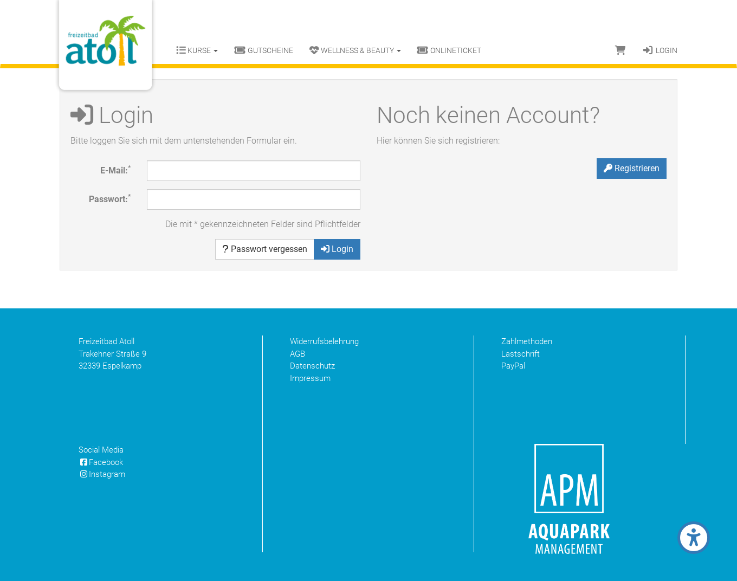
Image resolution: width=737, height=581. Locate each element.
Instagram (102, 474)
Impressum (310, 378)
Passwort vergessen (264, 249)
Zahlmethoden (526, 341)
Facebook (101, 462)
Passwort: (110, 198)
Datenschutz (312, 366)
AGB (297, 354)
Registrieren (632, 168)
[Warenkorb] (620, 50)
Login (659, 50)
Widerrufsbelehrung (324, 341)
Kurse (197, 50)
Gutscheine (263, 50)
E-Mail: (115, 170)
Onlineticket (449, 50)
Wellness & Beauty (355, 50)
